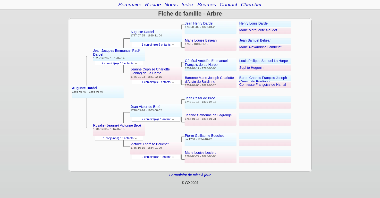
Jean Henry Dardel (199, 23)
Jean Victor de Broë (145, 107)
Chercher (251, 4)
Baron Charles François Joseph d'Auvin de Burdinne (263, 80)
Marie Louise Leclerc (200, 153)
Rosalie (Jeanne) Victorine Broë (117, 125)
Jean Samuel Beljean (255, 40)
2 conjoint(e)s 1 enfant (158, 119)
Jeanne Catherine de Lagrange (208, 115)
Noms (171, 4)
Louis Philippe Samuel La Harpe (263, 61)
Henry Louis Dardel (254, 23)
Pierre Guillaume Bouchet (204, 136)
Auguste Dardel (84, 88)
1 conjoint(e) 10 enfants (120, 138)
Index (187, 4)
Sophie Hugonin (251, 67)
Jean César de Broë (200, 98)
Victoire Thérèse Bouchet (150, 144)
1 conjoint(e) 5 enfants (158, 44)
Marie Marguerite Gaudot (258, 30)
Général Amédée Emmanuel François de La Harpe (206, 63)
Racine (153, 4)
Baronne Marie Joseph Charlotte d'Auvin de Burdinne (209, 80)
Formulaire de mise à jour (190, 175)
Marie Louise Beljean (201, 40)
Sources (206, 4)
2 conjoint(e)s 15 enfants (119, 63)
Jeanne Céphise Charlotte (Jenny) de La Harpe (150, 71)
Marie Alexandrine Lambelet (260, 47)
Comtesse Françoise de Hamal (262, 84)
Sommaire (130, 4)
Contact (228, 4)
